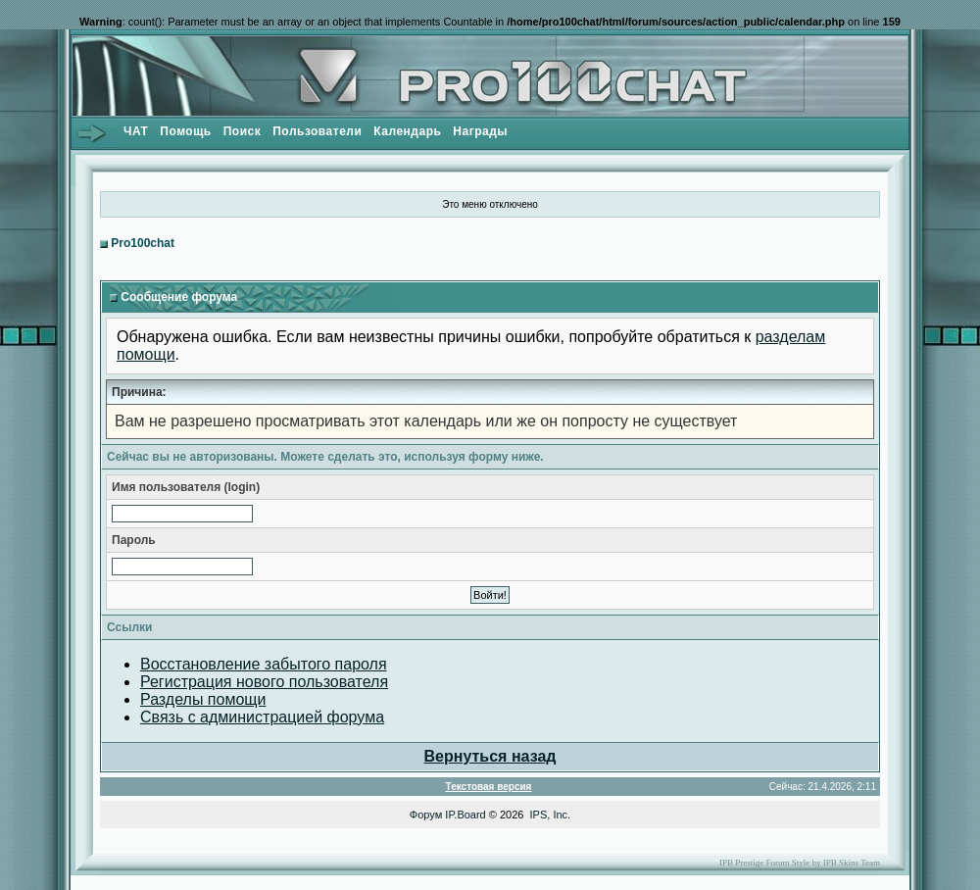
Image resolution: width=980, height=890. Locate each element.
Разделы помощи (203, 699)
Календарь (407, 131)
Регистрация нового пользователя (264, 681)
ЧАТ (135, 131)
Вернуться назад (490, 756)
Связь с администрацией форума (262, 717)
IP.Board (465, 814)
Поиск (242, 131)
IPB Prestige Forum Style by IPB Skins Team (799, 862)
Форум (426, 814)
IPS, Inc (549, 814)
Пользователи (317, 131)
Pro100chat (142, 243)
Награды (480, 131)
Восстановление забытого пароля (263, 664)
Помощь (185, 131)
